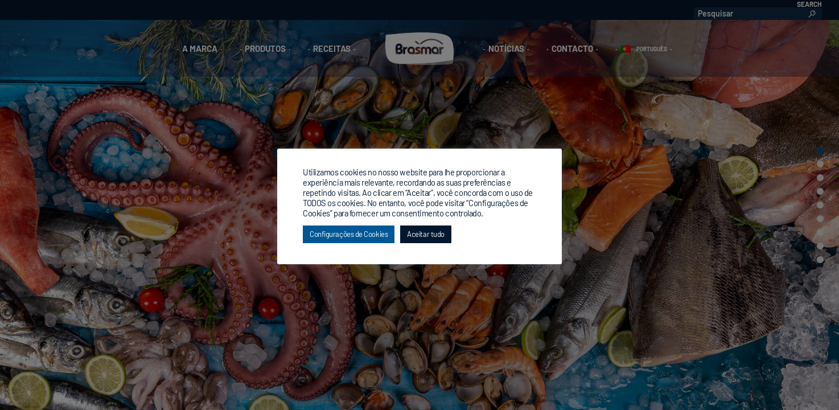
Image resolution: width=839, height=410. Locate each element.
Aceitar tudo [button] (426, 234)
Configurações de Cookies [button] (349, 234)
